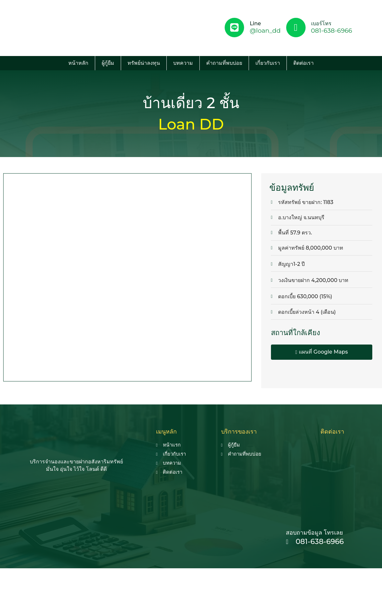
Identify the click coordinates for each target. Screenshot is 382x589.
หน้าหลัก (78, 63)
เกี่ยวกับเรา (267, 63)
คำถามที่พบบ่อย (224, 63)
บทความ (183, 63)
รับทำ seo (224, 575)
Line (255, 23)
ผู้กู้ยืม (108, 63)
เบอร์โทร (321, 23)
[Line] (234, 27)
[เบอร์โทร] (296, 27)
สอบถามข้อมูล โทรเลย (314, 532)
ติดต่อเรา (303, 63)
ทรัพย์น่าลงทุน (144, 63)
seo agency (197, 575)
